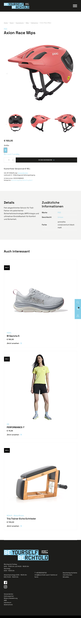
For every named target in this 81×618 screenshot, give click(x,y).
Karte (36, 579)
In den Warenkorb (45, 162)
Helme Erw (25, 182)
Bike (20, 182)
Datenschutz (8, 607)
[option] (5, 152)
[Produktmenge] (9, 162)
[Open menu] (75, 7)
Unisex (60, 219)
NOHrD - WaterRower (15, 518)
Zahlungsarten (9, 598)
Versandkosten (23, 175)
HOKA (9, 335)
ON (8, 426)
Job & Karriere (67, 577)
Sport (31, 182)
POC (5, 31)
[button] (7, 76)
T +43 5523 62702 (41, 575)
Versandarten (8, 596)
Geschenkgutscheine (70, 575)
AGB (5, 603)
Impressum (7, 605)
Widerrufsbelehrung (11, 601)
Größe (6, 148)
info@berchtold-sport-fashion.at (46, 577)
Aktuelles (66, 579)
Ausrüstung (14, 182)
